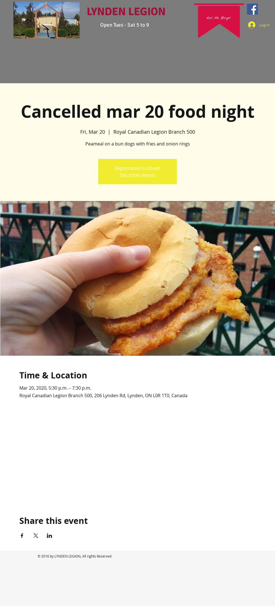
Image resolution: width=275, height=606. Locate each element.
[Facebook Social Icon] (252, 9)
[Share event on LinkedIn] (49, 535)
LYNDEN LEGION (126, 11)
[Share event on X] (35, 535)
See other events (137, 175)
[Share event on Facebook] (22, 535)
